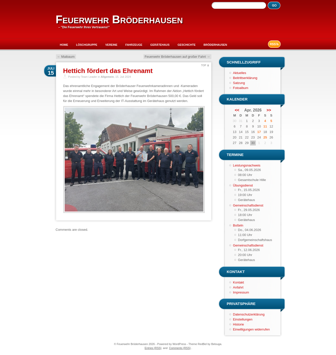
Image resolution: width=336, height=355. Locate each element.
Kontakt (238, 282)
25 (265, 137)
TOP (203, 65)
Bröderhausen (215, 44)
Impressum (241, 292)
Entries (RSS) (153, 348)
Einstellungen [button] (243, 319)
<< (237, 110)
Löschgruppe (86, 44)
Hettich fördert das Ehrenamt (108, 70)
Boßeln (238, 225)
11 (265, 126)
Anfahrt (238, 287)
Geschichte (187, 44)
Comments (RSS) (180, 348)
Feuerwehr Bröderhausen (119, 19)
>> (269, 110)
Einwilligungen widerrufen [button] (251, 329)
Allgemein (107, 76)
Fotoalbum (240, 88)
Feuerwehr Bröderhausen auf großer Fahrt (177, 56)
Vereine (111, 44)
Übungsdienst (243, 185)
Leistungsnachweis (247, 165)
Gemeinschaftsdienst (248, 205)
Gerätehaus (160, 44)
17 (259, 132)
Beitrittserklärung (245, 78)
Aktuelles (239, 73)
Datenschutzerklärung (249, 314)
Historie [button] (238, 324)
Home (64, 44)
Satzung (239, 83)
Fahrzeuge (133, 44)
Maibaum (66, 56)
